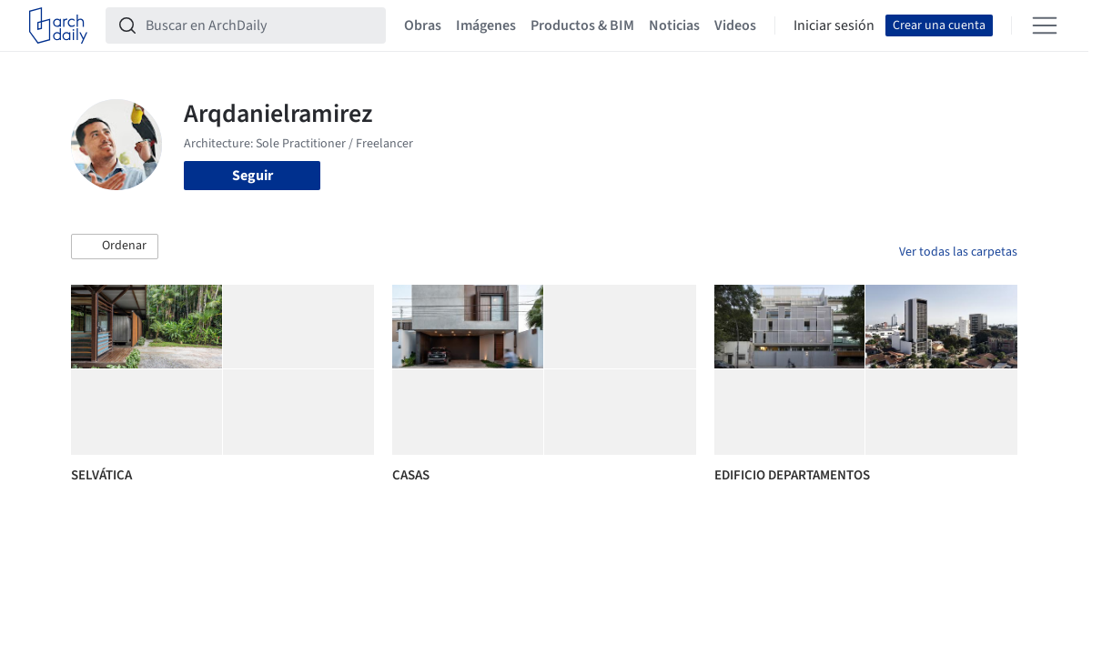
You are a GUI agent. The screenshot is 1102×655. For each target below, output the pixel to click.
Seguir (252, 176)
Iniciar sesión (834, 25)
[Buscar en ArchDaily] (260, 25)
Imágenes (486, 25)
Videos (735, 25)
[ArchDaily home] (58, 25)
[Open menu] (1044, 25)
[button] (114, 246)
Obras (422, 25)
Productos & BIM (582, 25)
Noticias (674, 25)
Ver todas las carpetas (958, 252)
